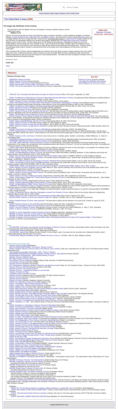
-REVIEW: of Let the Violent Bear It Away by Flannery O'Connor (30, 212)
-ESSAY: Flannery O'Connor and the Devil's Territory (26, 157)
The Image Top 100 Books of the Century (92, 81)
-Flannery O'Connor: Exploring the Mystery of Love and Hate (29, 270)
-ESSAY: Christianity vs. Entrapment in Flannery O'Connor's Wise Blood (32, 305)
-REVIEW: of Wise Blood (17, 355)
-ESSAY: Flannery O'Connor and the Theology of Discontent (28, 325)
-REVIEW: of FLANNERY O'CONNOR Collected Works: (27, 356)
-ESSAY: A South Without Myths (19, 290)
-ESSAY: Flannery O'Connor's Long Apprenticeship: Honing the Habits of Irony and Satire (38, 293)
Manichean (81, 37)
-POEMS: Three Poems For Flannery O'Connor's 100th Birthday (30, 129)
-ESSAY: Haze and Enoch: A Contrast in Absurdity (25, 308)
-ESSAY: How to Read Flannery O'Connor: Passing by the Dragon (30, 298)
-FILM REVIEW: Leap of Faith (18, 232)
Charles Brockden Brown (20, 37)
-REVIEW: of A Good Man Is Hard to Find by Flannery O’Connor (30, 205)
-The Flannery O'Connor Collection (20, 260)
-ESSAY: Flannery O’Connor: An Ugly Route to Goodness (27, 126)
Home (41, 13)
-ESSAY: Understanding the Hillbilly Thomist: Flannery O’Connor (30, 184)
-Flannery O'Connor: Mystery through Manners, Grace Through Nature (32, 335)
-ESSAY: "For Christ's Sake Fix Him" (21, 322)
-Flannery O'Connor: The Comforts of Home (23, 268)
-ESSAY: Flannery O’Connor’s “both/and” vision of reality (27, 167)
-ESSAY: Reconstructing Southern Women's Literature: (29, 393)
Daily (56, 13)
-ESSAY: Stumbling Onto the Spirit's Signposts (24, 292)
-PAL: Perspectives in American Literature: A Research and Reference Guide (34, 265)
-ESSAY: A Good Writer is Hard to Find (21, 343)
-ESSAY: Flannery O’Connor (18, 189)
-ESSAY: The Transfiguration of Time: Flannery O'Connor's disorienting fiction (34, 320)
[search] (87, 7)
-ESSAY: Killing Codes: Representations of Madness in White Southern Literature (35, 346)
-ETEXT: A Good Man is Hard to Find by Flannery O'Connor (28, 283)
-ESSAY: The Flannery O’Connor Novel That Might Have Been (29, 162)
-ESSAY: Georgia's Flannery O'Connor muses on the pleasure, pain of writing (34, 249)
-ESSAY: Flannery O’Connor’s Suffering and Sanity (25, 176)
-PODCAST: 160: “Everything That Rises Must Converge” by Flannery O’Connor (35, 94)
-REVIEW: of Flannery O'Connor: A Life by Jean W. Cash (27, 214)
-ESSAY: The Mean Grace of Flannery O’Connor (25, 171)
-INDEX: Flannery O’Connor (18, 81)
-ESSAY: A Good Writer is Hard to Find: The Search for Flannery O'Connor (33, 297)
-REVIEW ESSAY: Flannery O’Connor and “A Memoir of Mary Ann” (30, 197)
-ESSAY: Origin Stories (16, 147)
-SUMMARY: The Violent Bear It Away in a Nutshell (25, 185)
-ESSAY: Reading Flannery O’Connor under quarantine (27, 200)
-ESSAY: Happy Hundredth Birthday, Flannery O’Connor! (27, 121)
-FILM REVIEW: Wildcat (17, 230)
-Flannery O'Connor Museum (18, 278)
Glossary (62, 13)
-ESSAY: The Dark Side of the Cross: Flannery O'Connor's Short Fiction (32, 295)
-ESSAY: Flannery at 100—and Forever (22, 136)
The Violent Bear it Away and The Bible (72, 40)
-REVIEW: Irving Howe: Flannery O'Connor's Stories (26, 361)
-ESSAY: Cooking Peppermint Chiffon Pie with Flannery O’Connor (30, 182)
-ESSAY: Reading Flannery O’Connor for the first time (26, 131)
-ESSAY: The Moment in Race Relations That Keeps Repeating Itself (31, 106)
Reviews (47, 13)
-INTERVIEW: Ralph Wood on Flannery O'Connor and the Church (30, 141)
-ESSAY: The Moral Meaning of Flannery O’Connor (25, 152)
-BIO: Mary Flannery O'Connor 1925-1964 (22, 258)
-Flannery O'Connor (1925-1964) (19, 245)
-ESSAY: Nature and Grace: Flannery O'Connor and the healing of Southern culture (36, 288)
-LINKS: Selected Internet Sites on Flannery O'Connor (26, 353)
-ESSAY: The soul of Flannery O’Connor (22, 207)
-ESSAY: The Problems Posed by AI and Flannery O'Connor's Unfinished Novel (35, 161)
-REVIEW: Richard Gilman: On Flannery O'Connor (25, 365)
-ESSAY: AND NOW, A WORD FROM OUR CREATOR (28, 396)
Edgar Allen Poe (35, 37)
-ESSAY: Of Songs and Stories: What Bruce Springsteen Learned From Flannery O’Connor (38, 192)
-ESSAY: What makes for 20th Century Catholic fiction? (29, 390)
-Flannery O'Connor (15, 263)
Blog (52, 13)
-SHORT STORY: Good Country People (22, 83)
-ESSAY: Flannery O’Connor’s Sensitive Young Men (26, 101)
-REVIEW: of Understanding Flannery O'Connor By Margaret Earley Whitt (33, 380)
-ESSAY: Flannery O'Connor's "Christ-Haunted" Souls (26, 345)
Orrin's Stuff (70, 13)
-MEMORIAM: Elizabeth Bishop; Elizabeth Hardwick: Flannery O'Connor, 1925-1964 (36, 254)
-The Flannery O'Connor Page (19, 262)
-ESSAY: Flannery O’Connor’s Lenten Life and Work (26, 124)
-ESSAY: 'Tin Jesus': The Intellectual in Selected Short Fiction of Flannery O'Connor (36, 300)
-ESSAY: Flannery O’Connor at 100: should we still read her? (29, 111)
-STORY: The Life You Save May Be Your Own (24, 86)
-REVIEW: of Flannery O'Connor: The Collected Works (27, 360)
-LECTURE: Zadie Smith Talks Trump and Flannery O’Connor (29, 142)
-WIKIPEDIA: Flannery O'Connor (19, 79)
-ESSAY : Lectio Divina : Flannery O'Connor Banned (26, 285)
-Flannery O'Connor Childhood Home (21, 257)
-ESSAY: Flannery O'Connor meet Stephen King (24, 348)
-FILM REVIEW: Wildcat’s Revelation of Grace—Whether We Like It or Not (33, 235)
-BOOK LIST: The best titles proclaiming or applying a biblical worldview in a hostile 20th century (42, 388)
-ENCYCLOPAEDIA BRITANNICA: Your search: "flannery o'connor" (31, 247)
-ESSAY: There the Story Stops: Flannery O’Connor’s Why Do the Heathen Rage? (36, 156)
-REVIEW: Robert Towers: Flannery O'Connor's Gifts (26, 368)
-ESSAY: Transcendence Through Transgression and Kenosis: (29, 338)
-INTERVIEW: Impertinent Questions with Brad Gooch (26, 139)
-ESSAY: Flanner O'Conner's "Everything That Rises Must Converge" (31, 328)
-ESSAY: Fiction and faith (17, 341)
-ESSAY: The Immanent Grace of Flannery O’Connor (26, 114)
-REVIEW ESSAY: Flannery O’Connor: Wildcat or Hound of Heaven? (31, 151)
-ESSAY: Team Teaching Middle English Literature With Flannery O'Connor (33, 340)
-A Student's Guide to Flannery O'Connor (22, 273)
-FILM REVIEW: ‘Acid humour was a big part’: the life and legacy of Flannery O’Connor (37, 227)
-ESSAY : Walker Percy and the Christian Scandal (25, 350)
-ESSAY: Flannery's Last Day (18, 181)
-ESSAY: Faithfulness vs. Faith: (19, 302)
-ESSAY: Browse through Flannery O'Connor (23, 330)
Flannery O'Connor (103, 32)
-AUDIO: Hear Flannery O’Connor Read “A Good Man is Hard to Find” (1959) (34, 84)
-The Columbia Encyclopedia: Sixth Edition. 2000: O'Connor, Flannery (32, 252)
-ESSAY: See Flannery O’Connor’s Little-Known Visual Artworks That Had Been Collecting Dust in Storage (43, 103)
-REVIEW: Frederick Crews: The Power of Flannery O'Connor (29, 371)
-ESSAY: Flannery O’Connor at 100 (20, 107)
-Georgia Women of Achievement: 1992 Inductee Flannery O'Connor (31, 255)
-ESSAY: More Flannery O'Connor (20, 109)
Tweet (8, 66)
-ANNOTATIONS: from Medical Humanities (23, 351)
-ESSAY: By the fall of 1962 (18, 336)
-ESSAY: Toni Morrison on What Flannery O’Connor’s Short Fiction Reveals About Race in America (41, 98)
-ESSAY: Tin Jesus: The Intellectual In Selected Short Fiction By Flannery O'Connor (36, 317)
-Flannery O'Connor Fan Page (19, 272)
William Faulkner (49, 37)
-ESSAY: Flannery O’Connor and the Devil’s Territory (26, 172)
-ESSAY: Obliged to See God (18, 287)
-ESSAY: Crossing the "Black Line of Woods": (24, 318)
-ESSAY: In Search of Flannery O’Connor (22, 209)
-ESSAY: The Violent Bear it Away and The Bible (24, 282)
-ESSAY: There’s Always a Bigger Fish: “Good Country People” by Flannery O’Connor (37, 177)
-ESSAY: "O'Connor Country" (18, 331)
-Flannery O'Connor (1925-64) (19, 267)
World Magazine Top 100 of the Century (92, 83)
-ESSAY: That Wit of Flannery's (19, 312)
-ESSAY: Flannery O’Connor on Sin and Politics (24, 204)
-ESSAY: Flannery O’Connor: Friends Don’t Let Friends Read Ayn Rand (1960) (34, 195)
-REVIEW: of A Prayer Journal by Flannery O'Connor (26, 215)
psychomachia (71, 39)
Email (77, 13)
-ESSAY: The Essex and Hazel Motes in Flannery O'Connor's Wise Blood (33, 307)
